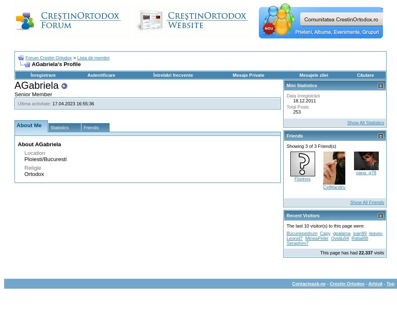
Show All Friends (367, 202)
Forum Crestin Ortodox (49, 57)
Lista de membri (93, 57)
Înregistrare (43, 75)
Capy (325, 233)
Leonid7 (295, 238)
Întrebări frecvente (173, 75)
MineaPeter (316, 238)
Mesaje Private (248, 75)
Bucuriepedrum (302, 233)
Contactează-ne (308, 283)
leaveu (376, 233)
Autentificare (101, 75)
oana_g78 (366, 172)
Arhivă (375, 283)
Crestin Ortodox (347, 283)
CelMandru (334, 187)
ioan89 (360, 233)
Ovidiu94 (340, 238)
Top (391, 283)
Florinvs (302, 178)
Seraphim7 (298, 243)
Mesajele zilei (313, 75)
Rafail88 (360, 238)
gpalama (341, 233)
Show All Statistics (365, 122)
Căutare (365, 75)
